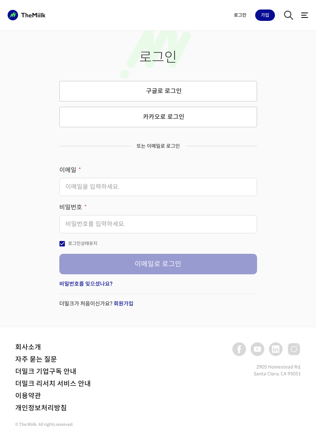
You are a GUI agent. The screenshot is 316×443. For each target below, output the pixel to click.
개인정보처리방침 (41, 408)
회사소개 (28, 347)
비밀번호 (70, 207)
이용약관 (28, 396)
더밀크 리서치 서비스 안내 (53, 384)
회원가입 (123, 303)
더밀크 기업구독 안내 (45, 371)
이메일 (67, 170)
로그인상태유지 (82, 243)
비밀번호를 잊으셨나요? (86, 283)
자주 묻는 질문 (36, 359)
